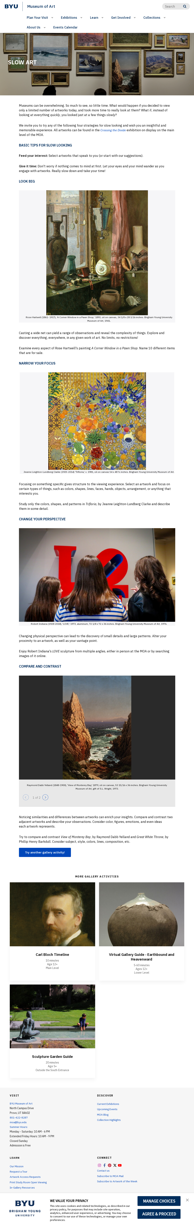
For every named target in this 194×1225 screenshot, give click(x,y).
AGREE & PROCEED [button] (159, 1214)
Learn (94, 17)
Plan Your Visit (37, 17)
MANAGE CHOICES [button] (159, 1201)
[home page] (11, 6)
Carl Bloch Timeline (52, 954)
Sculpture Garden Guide (52, 1056)
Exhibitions (69, 17)
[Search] (176, 6)
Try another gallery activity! (46, 852)
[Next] (45, 797)
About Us (33, 27)
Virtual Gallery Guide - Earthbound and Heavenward (141, 957)
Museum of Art (41, 6)
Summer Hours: (19, 1127)
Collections (151, 17)
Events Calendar (65, 27)
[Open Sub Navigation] (52, 17)
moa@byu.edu (18, 1122)
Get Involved (121, 17)
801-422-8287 (19, 1117)
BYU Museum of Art (21, 1103)
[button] (187, 1200)
